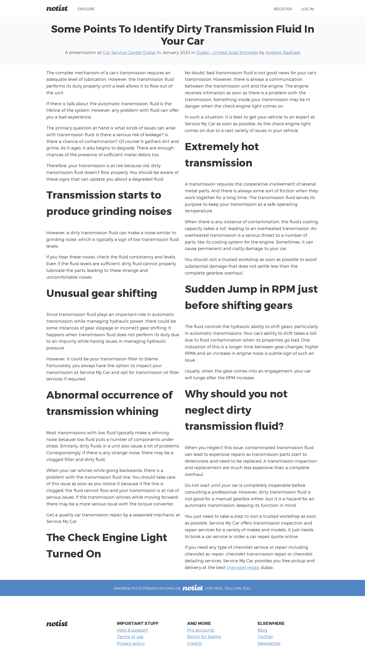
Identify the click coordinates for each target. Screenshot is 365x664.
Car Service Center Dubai (129, 52)
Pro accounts (200, 629)
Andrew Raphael (282, 52)
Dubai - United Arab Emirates (227, 52)
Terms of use (130, 636)
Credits (194, 643)
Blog (262, 629)
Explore (86, 9)
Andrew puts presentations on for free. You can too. (182, 588)
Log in (307, 9)
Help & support (132, 629)
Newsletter (269, 643)
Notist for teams (204, 636)
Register (283, 9)
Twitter (265, 636)
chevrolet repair (243, 567)
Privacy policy (131, 643)
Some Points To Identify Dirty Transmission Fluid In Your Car (182, 34)
